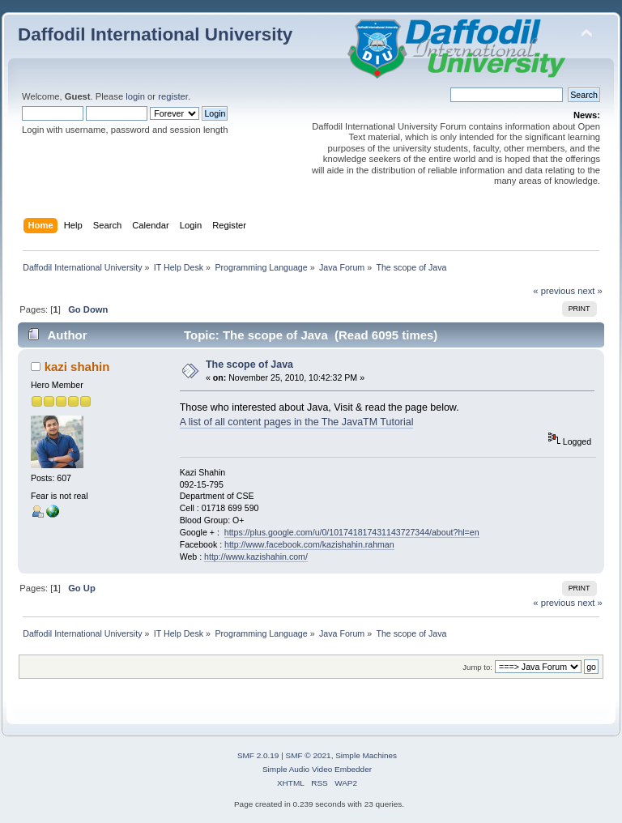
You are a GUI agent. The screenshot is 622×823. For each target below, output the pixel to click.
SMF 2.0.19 (258, 755)
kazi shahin (77, 366)
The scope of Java (249, 364)
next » (590, 291)
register (173, 96)
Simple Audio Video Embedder (317, 769)
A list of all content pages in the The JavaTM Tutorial (297, 422)
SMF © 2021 (308, 755)
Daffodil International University (155, 34)
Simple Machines (366, 755)
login (135, 96)
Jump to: (477, 667)
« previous (554, 291)
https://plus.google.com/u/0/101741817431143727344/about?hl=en (351, 532)
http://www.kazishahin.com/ (256, 556)
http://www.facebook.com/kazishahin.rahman (309, 544)
